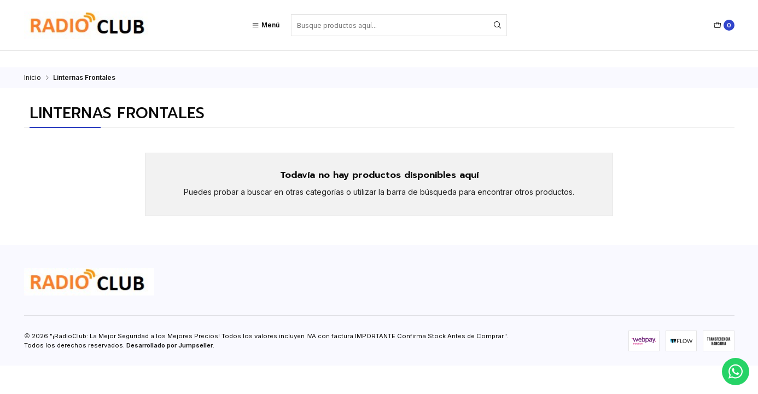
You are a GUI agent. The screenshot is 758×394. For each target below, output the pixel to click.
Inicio (32, 61)
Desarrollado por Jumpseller (169, 329)
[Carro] (724, 25)
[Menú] (265, 25)
